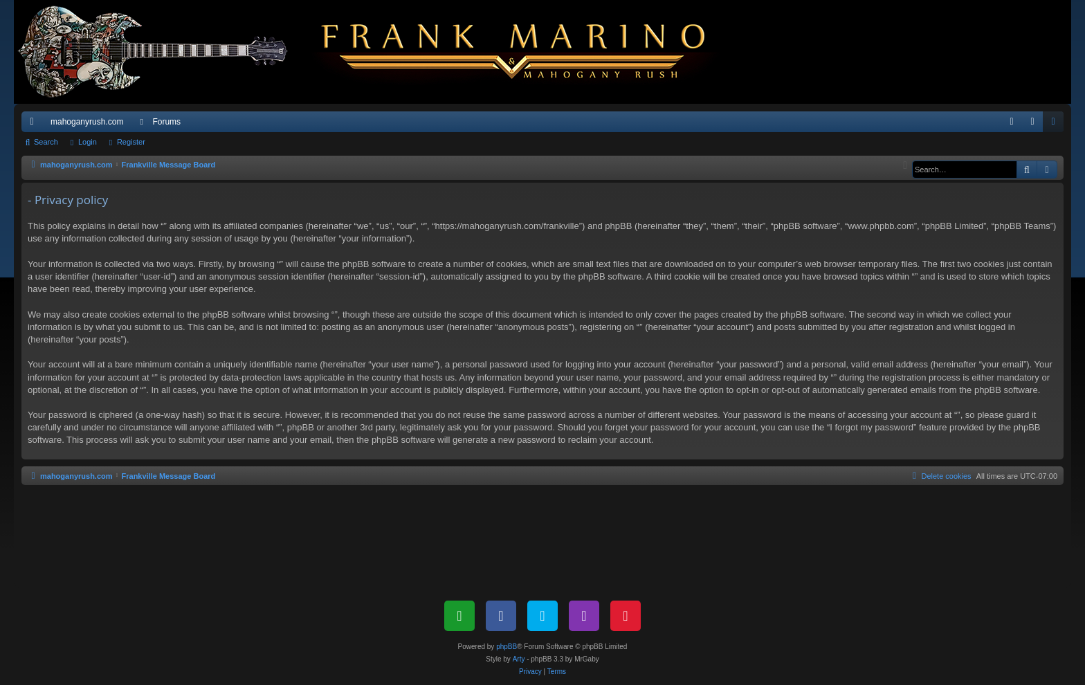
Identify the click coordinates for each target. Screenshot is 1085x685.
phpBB (506, 646)
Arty (519, 659)
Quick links (34, 124)
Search (46, 142)
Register (131, 142)
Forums (166, 122)
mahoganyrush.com (87, 122)
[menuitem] (1011, 121)
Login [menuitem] (1035, 124)
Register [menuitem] (1056, 124)
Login (87, 142)
